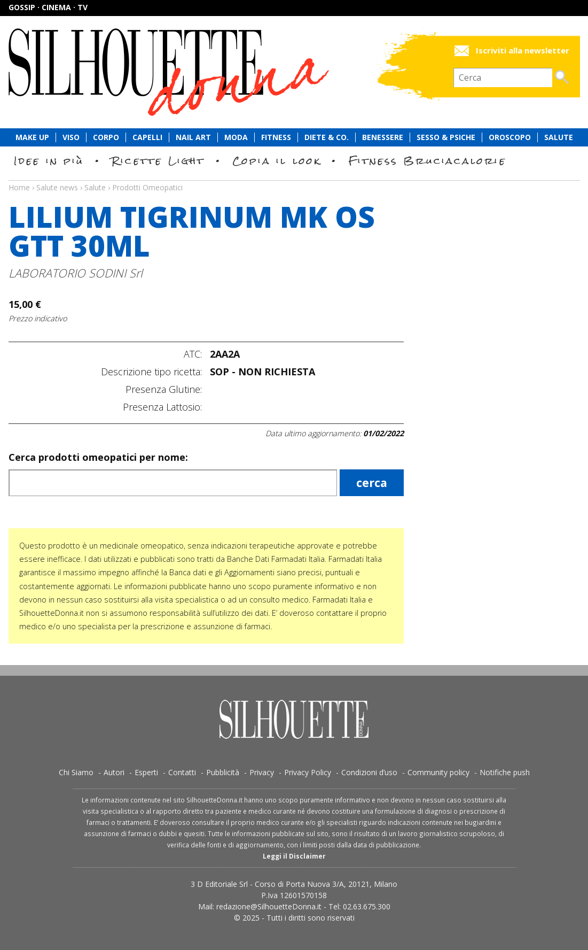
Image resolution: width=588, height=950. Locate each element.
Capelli (147, 137)
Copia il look (277, 161)
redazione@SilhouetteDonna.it (269, 906)
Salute (558, 137)
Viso (71, 137)
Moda (236, 137)
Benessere (382, 137)
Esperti (146, 772)
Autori (114, 772)
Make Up (32, 137)
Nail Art (193, 137)
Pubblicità (222, 772)
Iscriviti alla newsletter (522, 50)
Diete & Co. (326, 137)
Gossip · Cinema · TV (48, 7)
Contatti (182, 772)
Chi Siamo (76, 772)
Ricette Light (158, 161)
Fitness (276, 137)
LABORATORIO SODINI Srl (76, 273)
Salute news (294, 177)
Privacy (261, 772)
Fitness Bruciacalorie (427, 161)
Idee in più (49, 161)
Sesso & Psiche (446, 137)
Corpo (106, 137)
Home (19, 187)
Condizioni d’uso (369, 772)
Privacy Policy (307, 772)
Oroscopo (510, 137)
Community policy (438, 772)
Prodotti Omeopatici (147, 187)
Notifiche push (505, 772)
